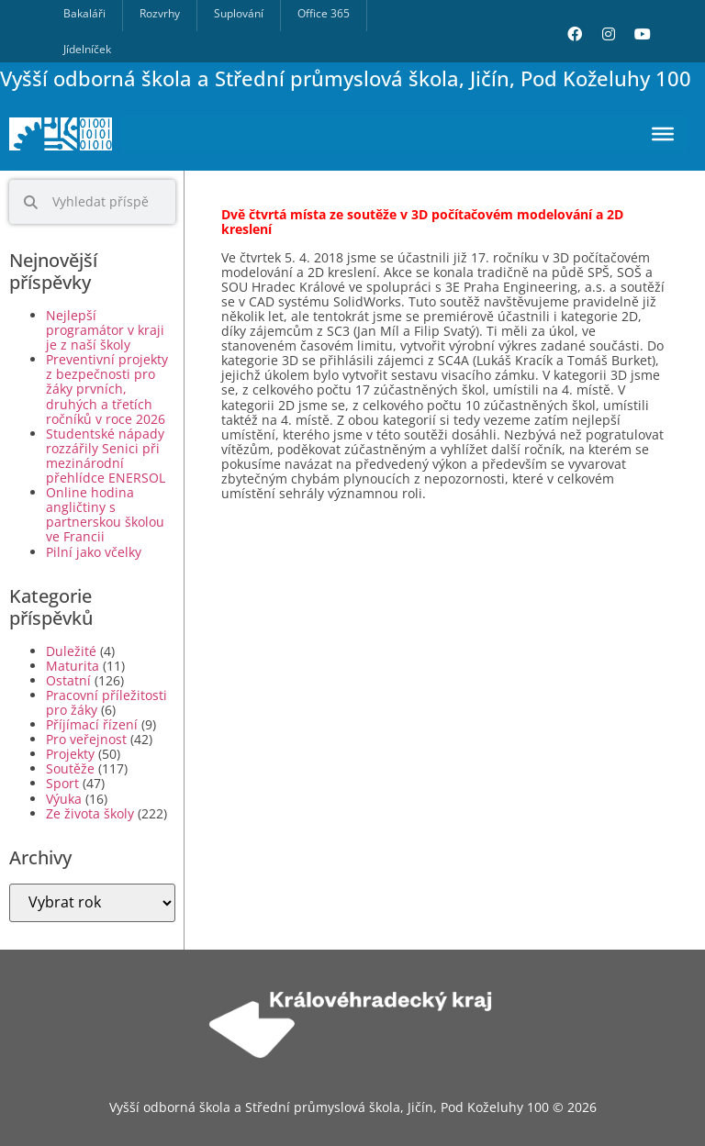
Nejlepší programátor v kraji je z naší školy (105, 329)
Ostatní (68, 680)
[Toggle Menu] (663, 134)
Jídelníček (87, 49)
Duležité (71, 651)
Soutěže (70, 768)
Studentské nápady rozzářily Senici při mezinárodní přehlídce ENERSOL (105, 455)
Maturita (72, 665)
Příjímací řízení (92, 724)
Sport (62, 783)
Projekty (70, 753)
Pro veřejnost (86, 739)
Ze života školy (90, 813)
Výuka (64, 798)
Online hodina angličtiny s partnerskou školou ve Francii (105, 514)
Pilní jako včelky (93, 552)
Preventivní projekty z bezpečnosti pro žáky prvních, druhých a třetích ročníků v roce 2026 (107, 388)
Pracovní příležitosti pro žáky (106, 702)
